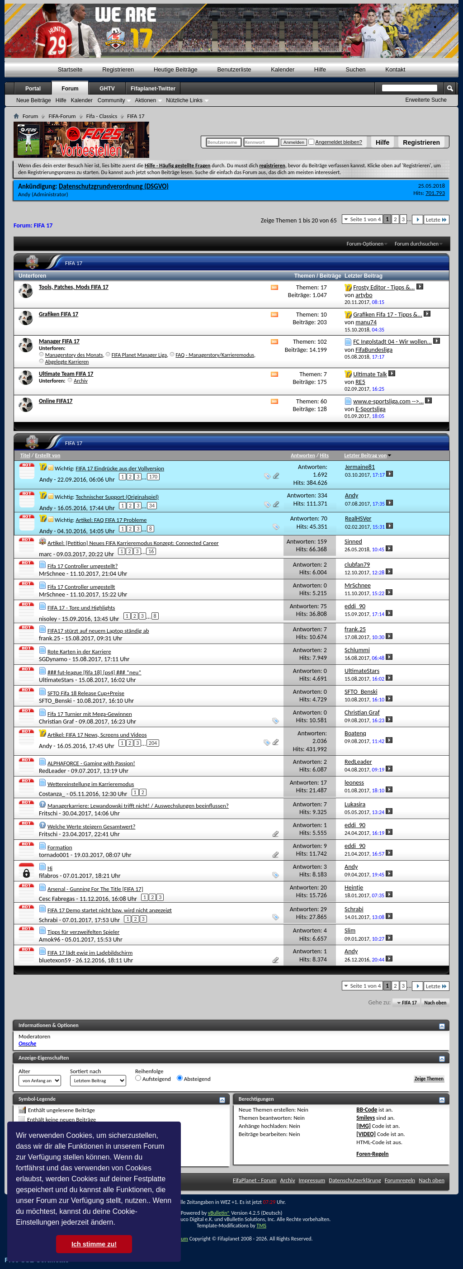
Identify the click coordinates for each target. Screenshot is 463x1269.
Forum (69, 88)
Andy (24, 194)
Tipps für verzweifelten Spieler (83, 931)
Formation (59, 847)
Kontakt (395, 69)
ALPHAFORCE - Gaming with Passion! (91, 763)
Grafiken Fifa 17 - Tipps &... (387, 314)
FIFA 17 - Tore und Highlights (81, 607)
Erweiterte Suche (426, 100)
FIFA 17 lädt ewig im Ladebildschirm (89, 952)
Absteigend (194, 1078)
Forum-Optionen (365, 244)
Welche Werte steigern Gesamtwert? (91, 826)
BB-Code (366, 1109)
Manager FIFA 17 (59, 341)
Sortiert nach (85, 1071)
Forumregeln (400, 1180)
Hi (49, 868)
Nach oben (435, 1003)
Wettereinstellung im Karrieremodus (90, 784)
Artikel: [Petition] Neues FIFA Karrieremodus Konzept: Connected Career (133, 543)
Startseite (70, 69)
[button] (118, 1223)
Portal (33, 88)
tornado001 (54, 855)
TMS (261, 1225)
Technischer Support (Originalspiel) (117, 496)
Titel (25, 455)
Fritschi (48, 813)
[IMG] (363, 1125)
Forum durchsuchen (417, 244)
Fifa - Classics (102, 116)
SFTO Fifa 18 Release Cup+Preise (85, 693)
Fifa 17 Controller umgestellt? (82, 566)
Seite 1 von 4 (365, 219)
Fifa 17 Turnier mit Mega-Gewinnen (89, 713)
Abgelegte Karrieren (67, 362)
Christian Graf (56, 721)
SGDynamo (53, 659)
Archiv (81, 381)
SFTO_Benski (55, 701)
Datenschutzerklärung (355, 1180)
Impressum (312, 1180)
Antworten (303, 455)
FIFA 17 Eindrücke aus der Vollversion (120, 468)
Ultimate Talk (370, 374)
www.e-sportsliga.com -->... (388, 401)
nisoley (48, 619)
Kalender (282, 69)
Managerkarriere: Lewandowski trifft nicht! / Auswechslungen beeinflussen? (138, 805)
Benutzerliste (234, 69)
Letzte (436, 219)
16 (151, 551)
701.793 (435, 192)
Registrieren (421, 142)
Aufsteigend (153, 1078)
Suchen (356, 69)
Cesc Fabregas (57, 898)
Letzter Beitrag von (368, 455)
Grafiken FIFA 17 (58, 314)
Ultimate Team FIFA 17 (66, 373)
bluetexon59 (55, 960)
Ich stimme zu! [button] (94, 1244)
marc (45, 554)
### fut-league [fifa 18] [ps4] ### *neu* (94, 672)
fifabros (48, 876)
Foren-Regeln (372, 1154)
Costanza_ (52, 793)
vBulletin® (219, 1213)
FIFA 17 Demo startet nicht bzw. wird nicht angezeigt (109, 910)
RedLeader (52, 771)
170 (153, 477)
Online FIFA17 (55, 401)
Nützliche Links (184, 100)
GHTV (106, 88)
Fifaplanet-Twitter (153, 88)
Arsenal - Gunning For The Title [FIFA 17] (95, 888)
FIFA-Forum (62, 116)
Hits (324, 455)
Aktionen (145, 100)
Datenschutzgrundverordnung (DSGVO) (114, 186)
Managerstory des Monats (74, 355)
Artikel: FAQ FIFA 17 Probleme (111, 519)
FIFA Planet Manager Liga (139, 355)
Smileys (365, 1117)
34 (152, 505)
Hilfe (382, 142)
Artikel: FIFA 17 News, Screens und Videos (97, 734)
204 (153, 743)
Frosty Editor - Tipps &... (384, 287)
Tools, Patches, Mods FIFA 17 (74, 287)
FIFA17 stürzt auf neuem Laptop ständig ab (98, 630)
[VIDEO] (366, 1134)
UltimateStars (56, 680)
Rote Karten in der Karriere (79, 651)
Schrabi (48, 920)
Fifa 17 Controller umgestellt (81, 586)
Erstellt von (47, 455)
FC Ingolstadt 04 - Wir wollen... (392, 342)
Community (111, 100)
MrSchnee (52, 574)
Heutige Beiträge (176, 69)
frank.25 (49, 638)
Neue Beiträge (33, 100)
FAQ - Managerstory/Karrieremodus (214, 355)
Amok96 (49, 939)
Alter (24, 1071)
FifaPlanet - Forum (255, 1180)
